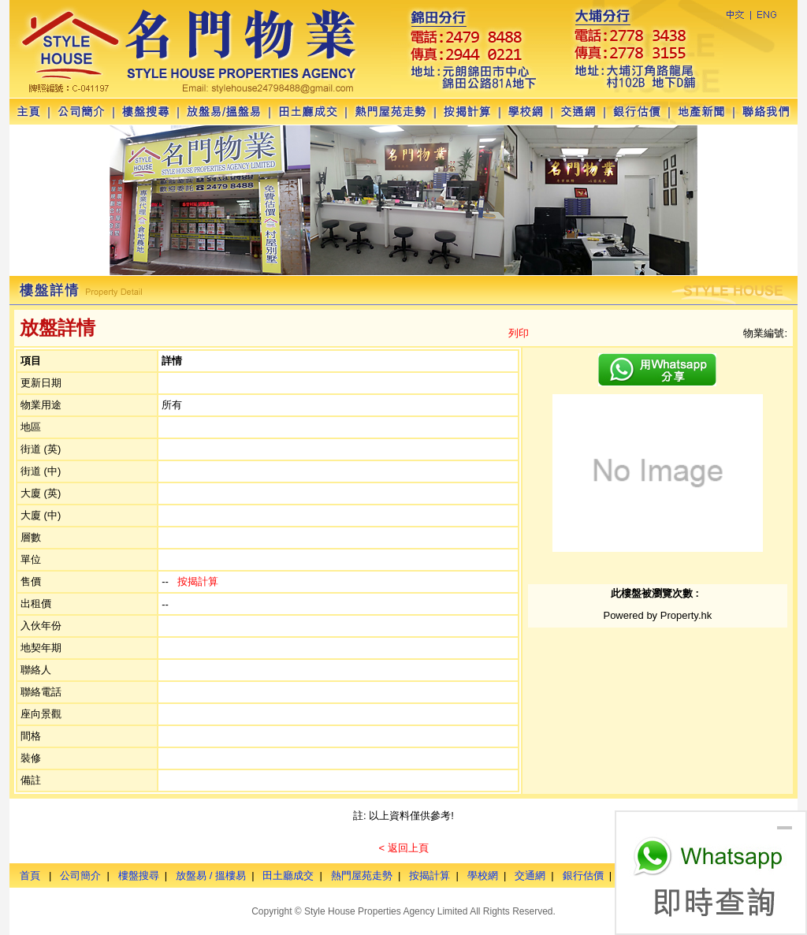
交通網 (530, 875)
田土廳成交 (288, 875)
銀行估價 (583, 875)
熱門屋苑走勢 (361, 875)
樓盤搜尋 (138, 875)
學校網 (482, 875)
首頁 (30, 875)
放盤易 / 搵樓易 (211, 875)
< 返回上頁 (403, 848)
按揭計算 (197, 581)
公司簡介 (80, 875)
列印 (518, 333)
